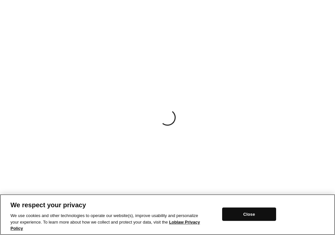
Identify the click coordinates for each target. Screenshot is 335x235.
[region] (167, 214)
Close (249, 214)
